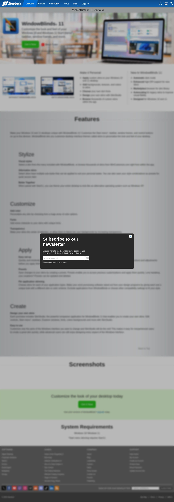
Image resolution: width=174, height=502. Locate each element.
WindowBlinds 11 (81, 10)
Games (41, 4)
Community (54, 4)
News (66, 4)
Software (30, 4)
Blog (75, 4)
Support (85, 4)
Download (99, 10)
